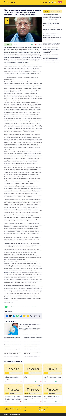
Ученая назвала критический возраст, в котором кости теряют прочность (12, 338)
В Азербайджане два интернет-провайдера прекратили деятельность (51, 51)
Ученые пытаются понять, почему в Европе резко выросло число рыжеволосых (12, 353)
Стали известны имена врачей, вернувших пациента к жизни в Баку (32, 398)
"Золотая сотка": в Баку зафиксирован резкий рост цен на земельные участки (52, 37)
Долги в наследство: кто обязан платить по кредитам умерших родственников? (51, 23)
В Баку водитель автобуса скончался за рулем (52, 30)
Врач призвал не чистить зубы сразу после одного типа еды (32, 353)
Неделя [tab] (52, 11)
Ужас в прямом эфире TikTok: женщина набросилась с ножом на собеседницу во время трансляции (52, 16)
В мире (48, 19)
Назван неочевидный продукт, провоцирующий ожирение (33, 338)
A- (39, 44)
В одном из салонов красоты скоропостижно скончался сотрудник (12, 377)
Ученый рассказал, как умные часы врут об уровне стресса (12, 345)
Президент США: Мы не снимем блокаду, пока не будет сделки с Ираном (52, 377)
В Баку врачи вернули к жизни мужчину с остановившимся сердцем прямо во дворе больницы (52, 58)
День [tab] (46, 11)
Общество (49, 33)
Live (60, 2)
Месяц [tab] (58, 11)
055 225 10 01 (37, 316)
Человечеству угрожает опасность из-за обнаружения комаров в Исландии (32, 345)
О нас (25, 407)
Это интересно (8, 44)
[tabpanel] (52, 38)
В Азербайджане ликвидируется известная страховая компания (51, 44)
